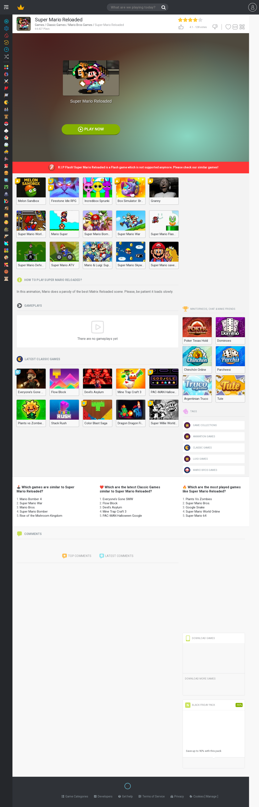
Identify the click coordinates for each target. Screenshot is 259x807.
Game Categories (75, 795)
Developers (103, 795)
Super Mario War (31, 503)
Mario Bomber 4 (31, 499)
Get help (125, 795)
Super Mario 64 (196, 516)
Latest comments (116, 556)
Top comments (77, 556)
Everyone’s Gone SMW (118, 499)
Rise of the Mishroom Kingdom (41, 516)
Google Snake (195, 507)
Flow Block (110, 503)
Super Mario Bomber (34, 511)
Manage (211, 795)
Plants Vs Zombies (199, 499)
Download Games (200, 638)
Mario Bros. (27, 507)
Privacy (177, 795)
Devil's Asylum (112, 507)
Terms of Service (152, 795)
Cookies (197, 795)
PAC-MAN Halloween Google (122, 516)
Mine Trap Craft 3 (114, 511)
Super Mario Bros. (198, 503)
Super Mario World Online (203, 511)
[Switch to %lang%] (89, 785)
